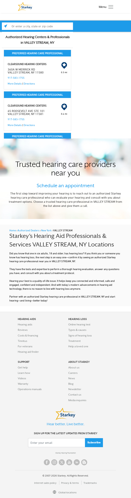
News (71, 378)
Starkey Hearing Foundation (65, 453)
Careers (72, 372)
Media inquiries (77, 400)
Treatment (74, 340)
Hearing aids (25, 324)
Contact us (74, 394)
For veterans (25, 346)
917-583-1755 (16, 77)
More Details (15, 83)
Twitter (62, 462)
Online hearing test (79, 324)
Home (12, 230)
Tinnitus (22, 340)
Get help (23, 367)
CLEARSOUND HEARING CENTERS (27, 64)
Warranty (23, 383)
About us (73, 367)
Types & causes (77, 329)
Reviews (23, 329)
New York (46, 230)
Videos (22, 378)
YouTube (69, 462)
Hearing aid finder (28, 351)
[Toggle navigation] (105, 6)
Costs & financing (28, 335)
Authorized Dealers (29, 230)
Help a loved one (78, 346)
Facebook (47, 462)
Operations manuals (30, 389)
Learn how (24, 372)
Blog (71, 383)
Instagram (54, 462)
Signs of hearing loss (80, 335)
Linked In (77, 462)
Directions (29, 83)
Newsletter (74, 389)
